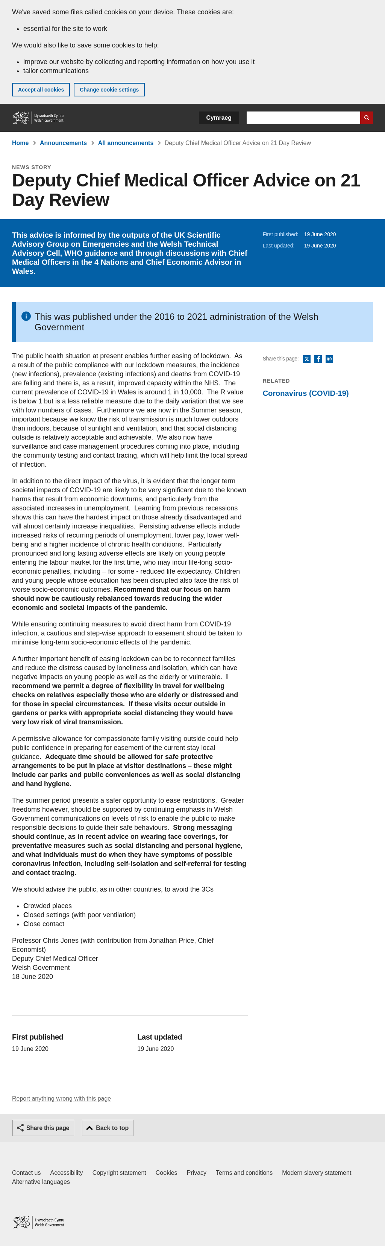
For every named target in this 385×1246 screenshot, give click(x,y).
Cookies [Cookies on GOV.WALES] (166, 1173)
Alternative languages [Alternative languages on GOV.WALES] (41, 1182)
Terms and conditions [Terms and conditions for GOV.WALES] (244, 1173)
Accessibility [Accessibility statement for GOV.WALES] (66, 1173)
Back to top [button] (112, 1128)
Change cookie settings (109, 90)
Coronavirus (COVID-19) (306, 393)
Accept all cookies (41, 90)
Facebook (318, 359)
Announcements (63, 143)
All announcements (126, 143)
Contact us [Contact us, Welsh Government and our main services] (26, 1173)
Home (20, 143)
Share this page (47, 1128)
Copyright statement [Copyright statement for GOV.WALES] (119, 1173)
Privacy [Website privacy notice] (196, 1173)
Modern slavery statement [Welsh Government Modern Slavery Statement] (316, 1173)
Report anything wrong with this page (61, 1098)
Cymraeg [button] (219, 118)
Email (329, 359)
